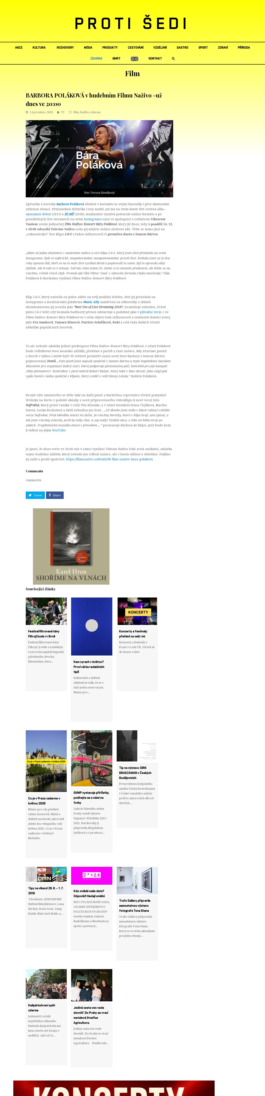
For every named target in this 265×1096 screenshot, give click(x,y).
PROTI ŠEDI (132, 24)
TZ (63, 112)
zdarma (95, 112)
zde (127, 229)
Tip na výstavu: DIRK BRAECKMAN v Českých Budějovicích (135, 758)
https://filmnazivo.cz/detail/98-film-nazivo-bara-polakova (109, 459)
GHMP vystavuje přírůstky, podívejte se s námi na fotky (91, 783)
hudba (84, 112)
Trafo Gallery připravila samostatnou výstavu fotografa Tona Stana (134, 876)
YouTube (59, 430)
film (76, 112)
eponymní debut (38, 214)
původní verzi (150, 312)
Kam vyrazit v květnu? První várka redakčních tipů (89, 667)
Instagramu (93, 219)
